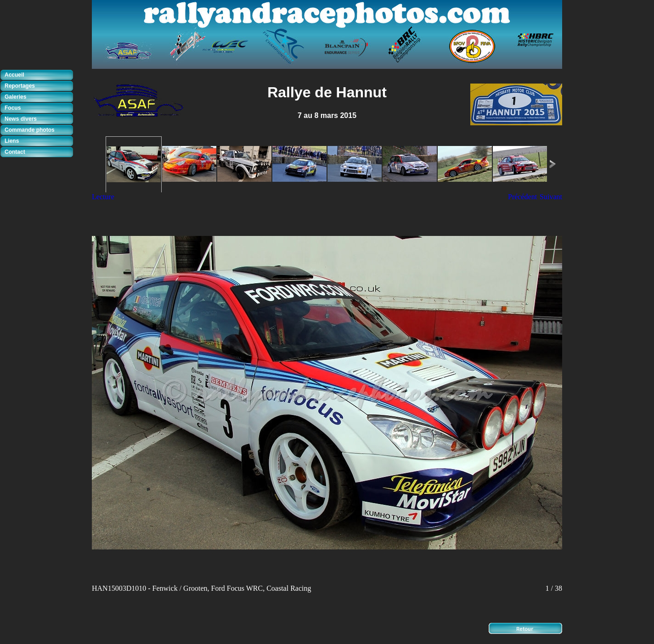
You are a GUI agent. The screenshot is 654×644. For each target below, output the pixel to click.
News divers (21, 119)
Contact (15, 152)
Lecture (103, 197)
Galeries (15, 97)
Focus (13, 108)
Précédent (522, 197)
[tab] (39, 75)
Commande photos (30, 130)
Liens (12, 141)
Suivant (551, 197)
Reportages (20, 86)
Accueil (14, 75)
